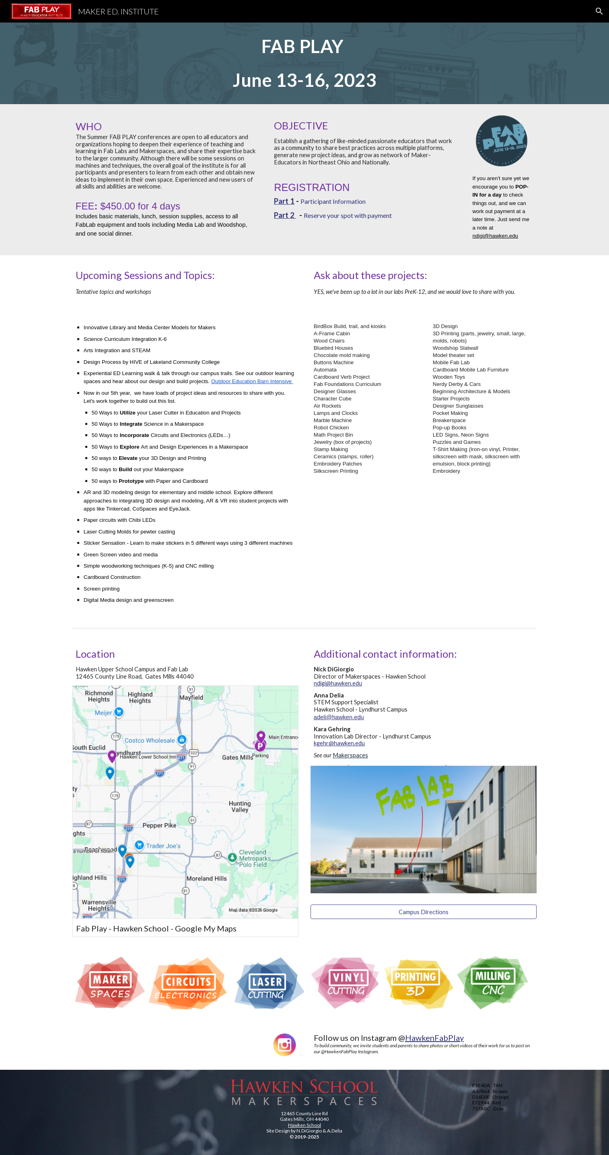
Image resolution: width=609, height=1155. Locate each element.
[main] (304, 63)
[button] (599, 11)
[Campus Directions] (423, 912)
